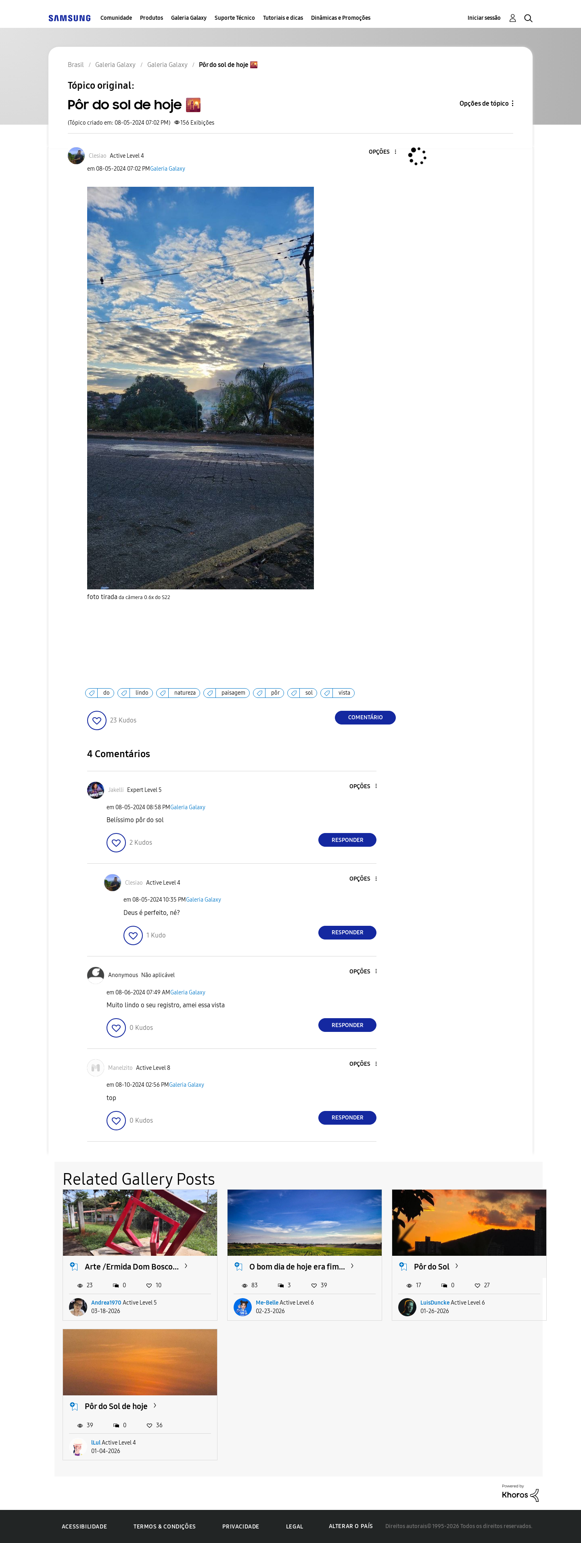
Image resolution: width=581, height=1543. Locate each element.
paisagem (233, 692)
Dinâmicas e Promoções (340, 18)
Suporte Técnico (235, 18)
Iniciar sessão (484, 18)
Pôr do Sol (431, 1267)
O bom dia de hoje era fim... (297, 1267)
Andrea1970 (106, 1302)
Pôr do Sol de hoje (116, 1406)
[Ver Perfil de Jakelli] (116, 790)
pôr (275, 692)
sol (309, 692)
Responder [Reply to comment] (348, 840)
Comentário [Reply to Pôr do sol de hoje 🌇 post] (365, 717)
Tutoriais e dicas (283, 18)
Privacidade (240, 1526)
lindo (142, 692)
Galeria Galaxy (189, 18)
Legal (294, 1526)
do (106, 692)
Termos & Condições (165, 1526)
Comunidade (116, 18)
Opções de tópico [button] (484, 103)
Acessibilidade (84, 1526)
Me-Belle (267, 1302)
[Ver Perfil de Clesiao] (98, 155)
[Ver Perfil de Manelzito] (120, 1068)
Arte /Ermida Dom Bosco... (132, 1267)
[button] (382, 152)
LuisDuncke (434, 1302)
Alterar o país (351, 1526)
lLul (95, 1442)
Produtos (151, 18)
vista (344, 692)
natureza (185, 692)
